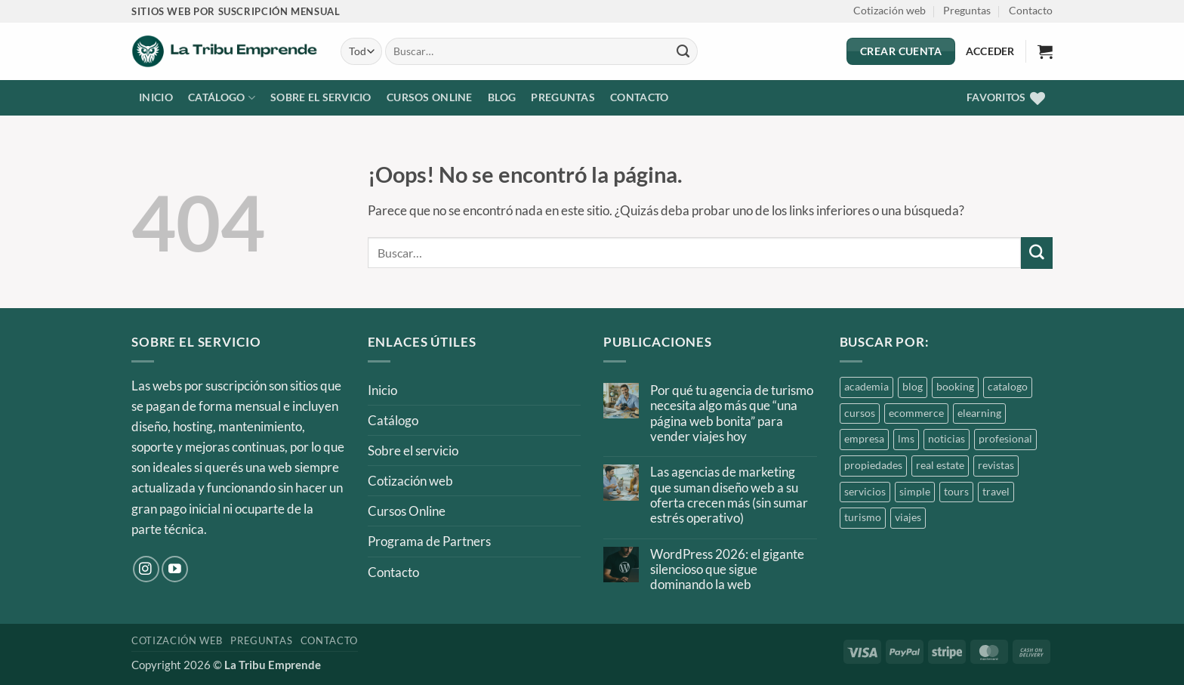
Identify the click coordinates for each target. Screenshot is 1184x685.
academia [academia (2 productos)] (866, 387)
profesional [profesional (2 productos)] (1005, 439)
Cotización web (889, 11)
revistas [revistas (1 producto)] (996, 465)
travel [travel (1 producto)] (996, 492)
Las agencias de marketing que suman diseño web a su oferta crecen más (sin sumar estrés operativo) (729, 495)
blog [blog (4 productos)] (912, 387)
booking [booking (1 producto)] (955, 387)
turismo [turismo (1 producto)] (862, 517)
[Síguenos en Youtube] (175, 569)
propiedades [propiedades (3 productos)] (873, 465)
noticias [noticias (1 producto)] (946, 439)
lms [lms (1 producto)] (906, 439)
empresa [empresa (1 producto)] (864, 439)
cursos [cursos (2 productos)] (859, 413)
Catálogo (221, 98)
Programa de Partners (429, 541)
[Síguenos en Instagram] (146, 569)
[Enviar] (683, 51)
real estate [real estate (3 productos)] (940, 465)
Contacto (1031, 11)
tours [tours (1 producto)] (956, 492)
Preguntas (967, 11)
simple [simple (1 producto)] (914, 492)
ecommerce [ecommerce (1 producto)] (916, 413)
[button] (1045, 51)
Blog (502, 97)
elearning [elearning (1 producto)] (979, 413)
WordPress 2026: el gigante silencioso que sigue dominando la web (727, 570)
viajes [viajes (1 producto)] (908, 517)
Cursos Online (430, 97)
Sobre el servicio (321, 97)
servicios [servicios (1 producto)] (865, 492)
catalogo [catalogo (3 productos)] (1008, 387)
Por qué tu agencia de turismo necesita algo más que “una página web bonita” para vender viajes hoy (731, 413)
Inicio (156, 97)
